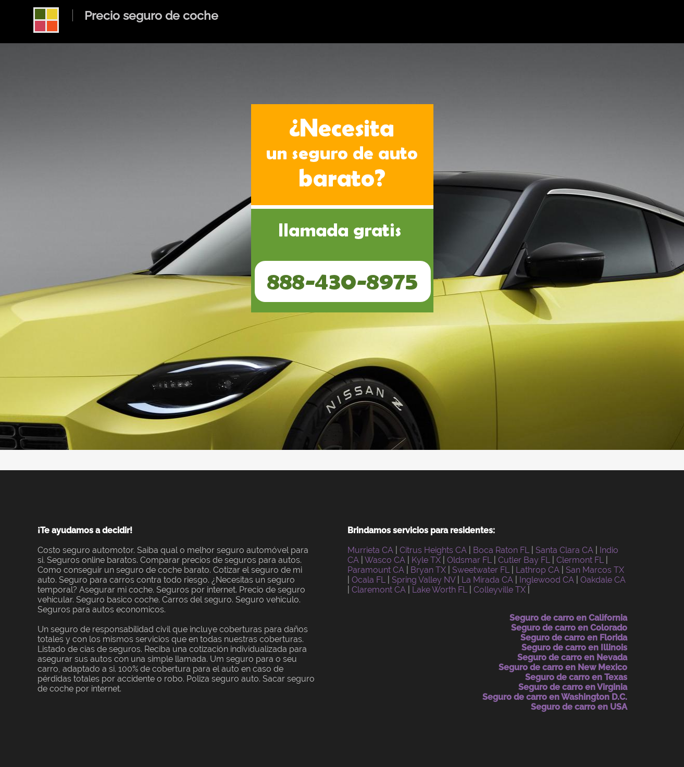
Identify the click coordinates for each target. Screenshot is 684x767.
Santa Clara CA (564, 550)
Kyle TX (426, 560)
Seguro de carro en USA (579, 707)
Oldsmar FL (469, 560)
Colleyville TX (500, 590)
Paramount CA (375, 570)
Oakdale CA (603, 580)
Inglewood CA (546, 580)
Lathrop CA (537, 570)
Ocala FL (368, 580)
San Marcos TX (595, 570)
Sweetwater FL (480, 570)
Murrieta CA (370, 550)
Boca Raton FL (501, 550)
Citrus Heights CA (433, 550)
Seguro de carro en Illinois (574, 647)
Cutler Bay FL (524, 560)
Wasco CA (385, 560)
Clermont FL (580, 560)
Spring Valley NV (423, 580)
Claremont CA (379, 590)
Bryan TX (428, 570)
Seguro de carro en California (568, 618)
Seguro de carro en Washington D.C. (554, 697)
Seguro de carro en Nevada (572, 657)
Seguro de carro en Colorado (569, 628)
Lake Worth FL (439, 590)
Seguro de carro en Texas (576, 677)
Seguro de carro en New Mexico (563, 667)
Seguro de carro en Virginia (572, 687)
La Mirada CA (487, 580)
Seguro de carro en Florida (573, 638)
